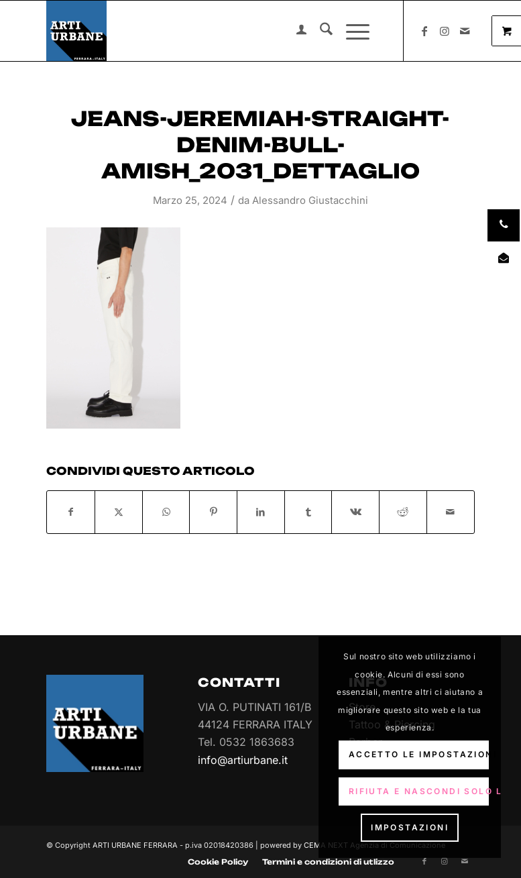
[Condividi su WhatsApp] (166, 512)
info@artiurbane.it (243, 760)
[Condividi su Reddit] (403, 512)
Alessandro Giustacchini (310, 201)
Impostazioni (410, 827)
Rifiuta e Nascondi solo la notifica (419, 791)
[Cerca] (319, 31)
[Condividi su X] (118, 512)
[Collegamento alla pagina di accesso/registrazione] (294, 31)
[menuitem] (294, 31)
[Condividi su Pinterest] (213, 512)
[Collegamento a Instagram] (445, 31)
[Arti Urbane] (76, 31)
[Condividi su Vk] (355, 512)
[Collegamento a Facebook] (424, 31)
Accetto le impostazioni (419, 754)
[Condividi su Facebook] (71, 512)
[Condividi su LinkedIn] (260, 512)
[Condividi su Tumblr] (308, 512)
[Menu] (351, 31)
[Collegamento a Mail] (465, 31)
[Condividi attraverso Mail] (450, 512)
